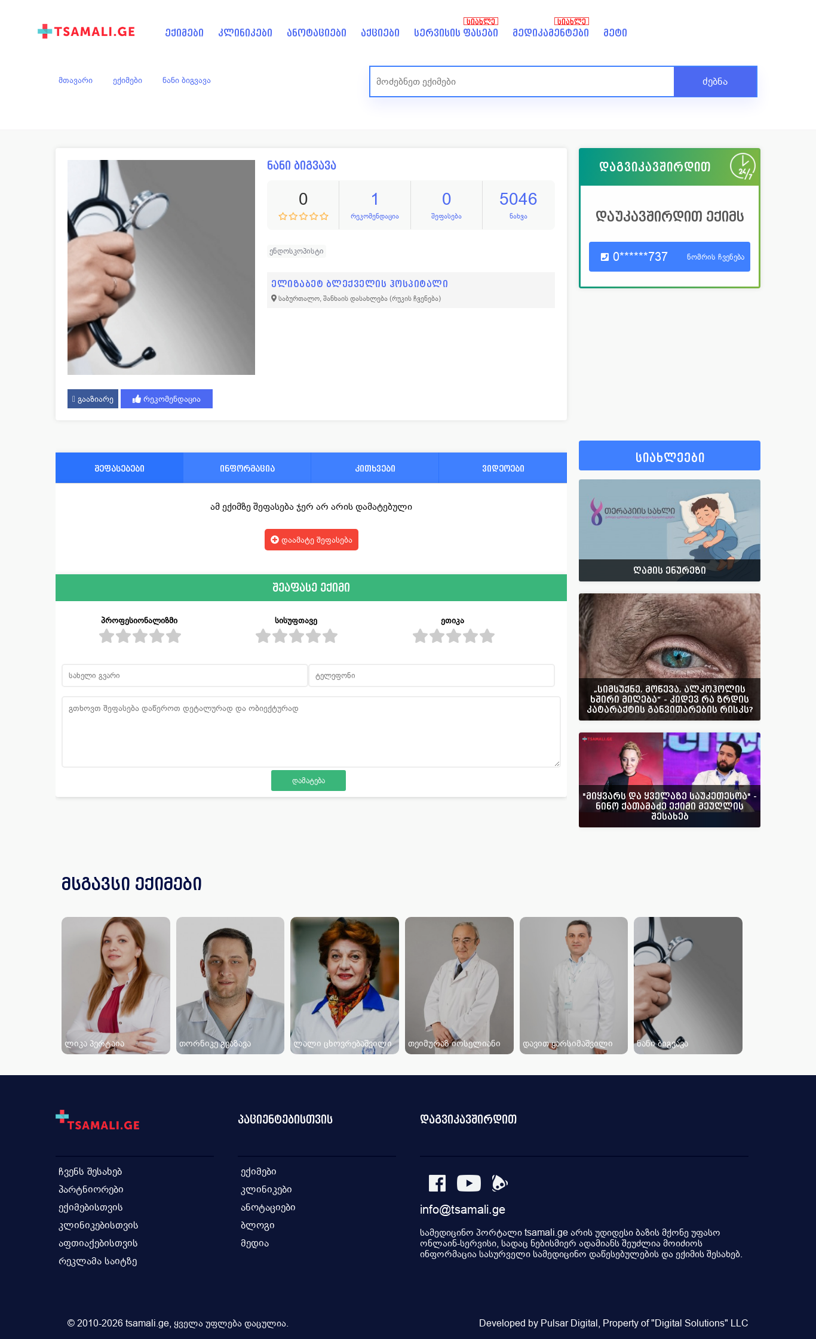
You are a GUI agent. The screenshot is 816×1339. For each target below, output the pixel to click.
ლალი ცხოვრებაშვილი (342, 1043)
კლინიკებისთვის (99, 1225)
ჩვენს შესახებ (90, 1171)
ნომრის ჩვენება (715, 257)
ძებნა (715, 81)
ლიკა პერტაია (94, 1043)
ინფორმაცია (247, 468)
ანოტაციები (316, 33)
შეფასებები (119, 468)
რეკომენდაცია (167, 399)
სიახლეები (670, 458)
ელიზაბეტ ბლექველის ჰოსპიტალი (359, 284)
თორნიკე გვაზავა (215, 1043)
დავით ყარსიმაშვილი (568, 1043)
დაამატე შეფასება (311, 539)
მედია (255, 1243)
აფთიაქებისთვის (98, 1243)
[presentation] (734, 898)
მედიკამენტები (551, 33)
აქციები (380, 33)
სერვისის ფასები (456, 33)
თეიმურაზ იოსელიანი (454, 1043)
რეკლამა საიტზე (98, 1261)
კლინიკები (245, 33)
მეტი (615, 33)
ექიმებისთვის (91, 1207)
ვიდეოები (503, 468)
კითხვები (375, 468)
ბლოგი (258, 1225)
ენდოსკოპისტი (296, 251)
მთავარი (76, 80)
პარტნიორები (91, 1189)
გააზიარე (92, 399)
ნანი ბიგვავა (186, 80)
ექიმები (184, 33)
